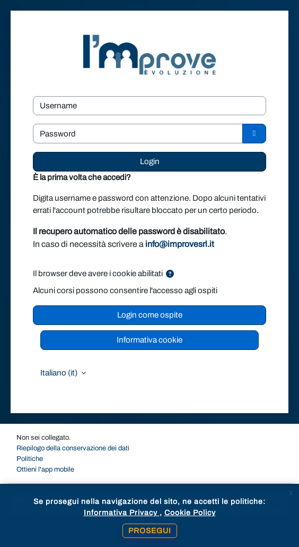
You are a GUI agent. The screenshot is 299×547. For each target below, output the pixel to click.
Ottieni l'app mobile (45, 469)
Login (150, 161)
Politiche (29, 459)
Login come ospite (149, 315)
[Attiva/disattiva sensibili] (254, 133)
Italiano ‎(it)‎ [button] (59, 373)
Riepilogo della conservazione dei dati (72, 448)
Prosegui (149, 531)
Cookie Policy (190, 513)
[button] (169, 274)
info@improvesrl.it (179, 244)
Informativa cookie (149, 340)
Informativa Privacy (122, 513)
